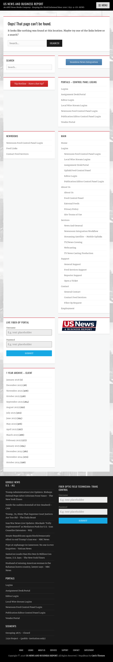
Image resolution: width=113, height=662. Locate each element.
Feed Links (11, 148)
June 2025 (11, 418)
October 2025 (13, 396)
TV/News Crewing (73, 242)
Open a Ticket (71, 280)
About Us (65, 187)
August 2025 (12, 407)
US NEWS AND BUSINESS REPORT (23, 4)
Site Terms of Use (73, 214)
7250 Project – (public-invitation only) (25, 638)
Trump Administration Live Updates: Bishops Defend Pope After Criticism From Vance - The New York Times (29, 496)
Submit (29, 353)
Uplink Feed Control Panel (77, 170)
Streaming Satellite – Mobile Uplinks (83, 236)
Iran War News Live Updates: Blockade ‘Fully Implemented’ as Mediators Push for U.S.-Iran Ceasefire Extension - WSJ (29, 527)
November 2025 (14, 390)
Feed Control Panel (74, 198)
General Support (72, 264)
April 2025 (11, 429)
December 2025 (14, 385)
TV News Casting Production (78, 253)
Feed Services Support (75, 269)
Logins (64, 89)
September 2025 (14, 401)
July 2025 (11, 413)
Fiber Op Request (73, 303)
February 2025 (13, 440)
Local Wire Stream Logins (74, 105)
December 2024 (14, 451)
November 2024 (14, 457)
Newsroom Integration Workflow (81, 231)
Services (65, 220)
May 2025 (11, 424)
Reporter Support (73, 275)
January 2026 (13, 379)
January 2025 (12, 446)
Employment (67, 308)
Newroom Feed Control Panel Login (79, 111)
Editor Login (67, 100)
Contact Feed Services (17, 154)
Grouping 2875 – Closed (18, 633)
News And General (73, 225)
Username (10, 328)
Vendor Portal (68, 122)
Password (10, 340)
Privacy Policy (71, 209)
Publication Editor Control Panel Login (81, 116)
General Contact (72, 291)
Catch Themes (98, 655)
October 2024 (13, 462)
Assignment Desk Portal (73, 94)
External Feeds (71, 203)
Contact (65, 286)
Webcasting (70, 247)
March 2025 (12, 435)
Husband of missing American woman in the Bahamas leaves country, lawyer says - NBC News (28, 567)
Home (64, 143)
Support (65, 258)
